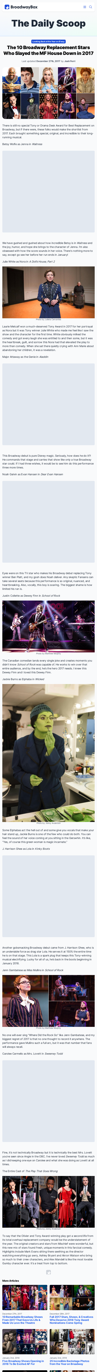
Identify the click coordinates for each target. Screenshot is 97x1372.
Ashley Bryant (47, 1255)
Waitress (37, 144)
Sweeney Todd (54, 1053)
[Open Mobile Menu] (85, 7)
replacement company (37, 1239)
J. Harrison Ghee (12, 848)
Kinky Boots (42, 848)
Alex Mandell (57, 1259)
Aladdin (43, 356)
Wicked (39, 679)
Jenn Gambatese (12, 970)
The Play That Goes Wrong (41, 1171)
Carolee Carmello (12, 1053)
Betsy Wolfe (9, 144)
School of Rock (51, 595)
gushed (17, 243)
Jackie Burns (10, 679)
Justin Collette (11, 595)
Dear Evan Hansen (52, 474)
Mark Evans (31, 1251)
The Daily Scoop (48, 23)
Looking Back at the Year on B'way (48, 41)
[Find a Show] (90, 7)
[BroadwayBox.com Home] (21, 7)
